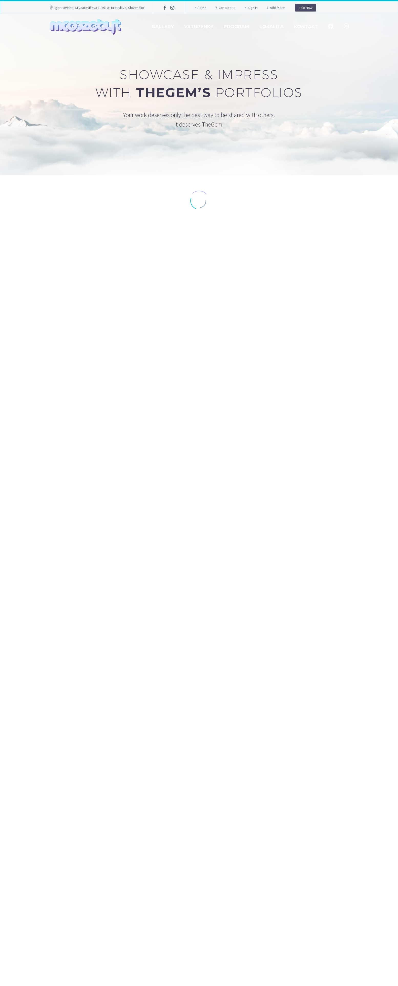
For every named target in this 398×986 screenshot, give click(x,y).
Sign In (253, 7)
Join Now (305, 7)
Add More (277, 7)
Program (236, 26)
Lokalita (271, 26)
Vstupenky (198, 26)
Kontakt (306, 26)
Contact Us (227, 7)
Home (201, 7)
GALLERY (163, 26)
